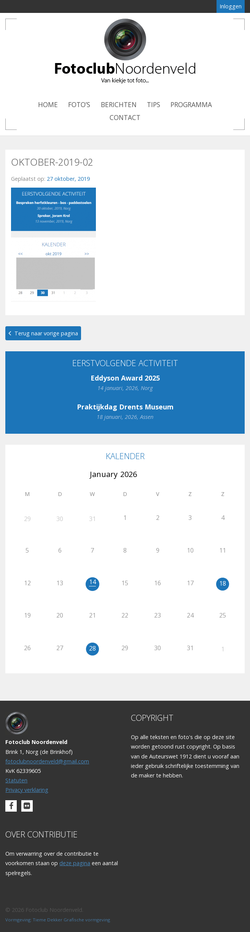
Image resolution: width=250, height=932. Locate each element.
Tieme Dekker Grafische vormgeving (71, 920)
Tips (153, 104)
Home (48, 104)
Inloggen (231, 6)
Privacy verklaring (26, 789)
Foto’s (79, 104)
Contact (125, 117)
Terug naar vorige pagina (46, 333)
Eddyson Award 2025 (125, 377)
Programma (191, 104)
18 (222, 583)
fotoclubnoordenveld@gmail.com (47, 761)
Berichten (119, 104)
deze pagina (74, 863)
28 (92, 648)
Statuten (16, 780)
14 (92, 582)
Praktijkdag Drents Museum (125, 406)
